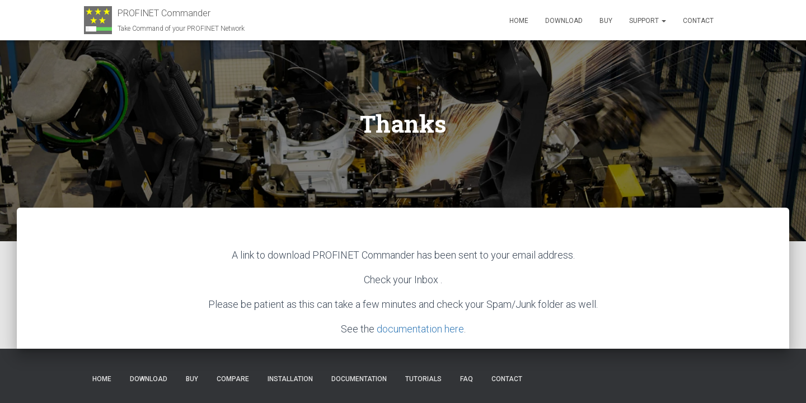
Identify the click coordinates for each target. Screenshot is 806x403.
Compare (233, 379)
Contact (698, 21)
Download (564, 21)
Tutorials (423, 379)
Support (647, 21)
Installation (290, 379)
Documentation (359, 379)
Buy (605, 21)
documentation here (420, 328)
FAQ (466, 379)
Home (518, 21)
